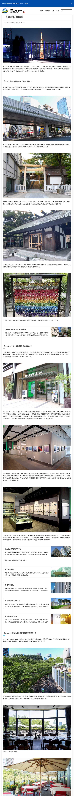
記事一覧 (8, 15)
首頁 (3, 15)
